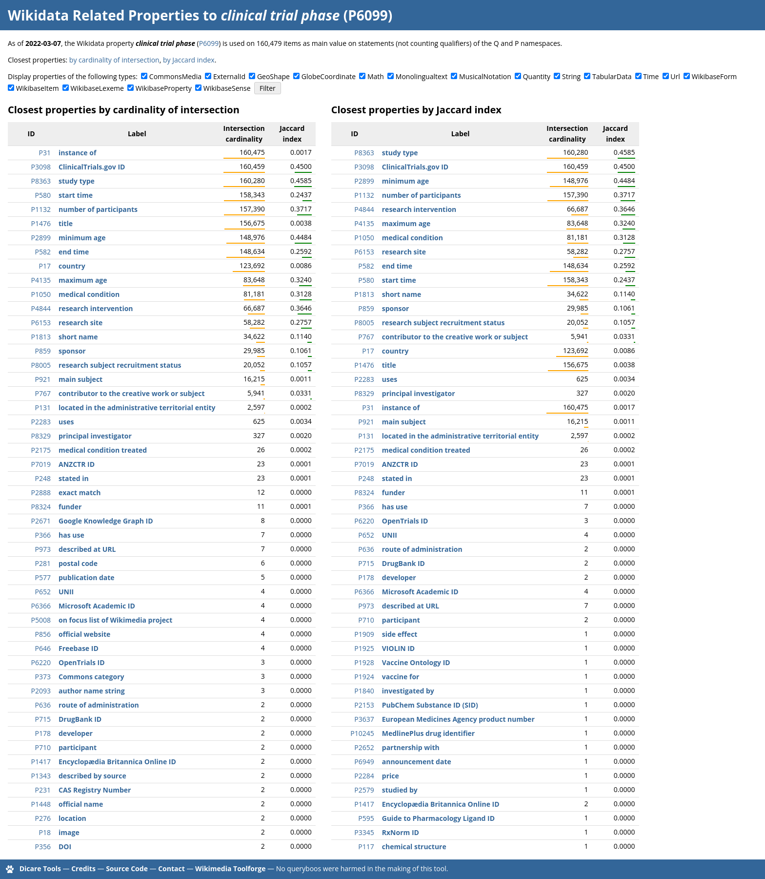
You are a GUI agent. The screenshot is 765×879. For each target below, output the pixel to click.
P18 (45, 832)
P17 (45, 266)
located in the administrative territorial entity (137, 407)
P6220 (41, 662)
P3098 (41, 166)
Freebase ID (79, 648)
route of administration (99, 705)
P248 (43, 478)
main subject (80, 379)
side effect (400, 634)
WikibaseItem (37, 88)
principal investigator (95, 435)
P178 (43, 733)
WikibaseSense (227, 88)
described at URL (87, 549)
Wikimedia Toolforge (230, 868)
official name (81, 804)
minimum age (82, 237)
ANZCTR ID (77, 464)
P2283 (41, 421)
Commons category (91, 676)
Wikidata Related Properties (103, 15)
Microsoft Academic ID (97, 605)
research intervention (96, 308)
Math (375, 76)
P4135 (41, 280)
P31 (45, 152)
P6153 (41, 322)
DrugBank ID (80, 719)
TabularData (611, 76)
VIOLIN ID (398, 648)
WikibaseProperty (164, 88)
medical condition (89, 294)
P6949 (364, 761)
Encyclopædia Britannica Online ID (117, 761)
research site (80, 322)
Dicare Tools (40, 868)
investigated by (408, 690)
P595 (366, 818)
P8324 (41, 506)
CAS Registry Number (95, 790)
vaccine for (401, 676)
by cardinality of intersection (114, 59)
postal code (78, 563)
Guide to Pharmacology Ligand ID (438, 818)
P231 (43, 790)
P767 (43, 393)
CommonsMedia (175, 76)
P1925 (364, 648)
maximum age (83, 280)
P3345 (364, 832)
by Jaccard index (189, 59)
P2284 (364, 775)
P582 (43, 251)
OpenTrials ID (82, 662)
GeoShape (273, 76)
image (69, 832)
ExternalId (229, 76)
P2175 (41, 450)
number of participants (98, 209)
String (571, 76)
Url (675, 76)
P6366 (41, 605)
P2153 (364, 705)
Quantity (536, 76)
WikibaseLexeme (97, 88)
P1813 (41, 336)
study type (77, 181)
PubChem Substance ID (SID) (430, 705)
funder (70, 506)
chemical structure (414, 846)
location (72, 818)
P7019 (41, 464)
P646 (43, 648)
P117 (366, 846)
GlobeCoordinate (329, 76)
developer (76, 733)
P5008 (41, 620)
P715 (43, 719)
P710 (43, 747)
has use (71, 535)
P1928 (364, 662)
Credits (83, 868)
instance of (77, 152)
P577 (43, 577)
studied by (400, 790)
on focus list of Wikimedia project (115, 620)
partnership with (411, 747)
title (66, 223)
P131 (43, 407)
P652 (43, 591)
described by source (92, 775)
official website (84, 634)
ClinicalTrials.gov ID (92, 166)
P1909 (364, 634)
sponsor (72, 351)
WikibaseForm (714, 76)
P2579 (364, 790)
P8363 (41, 181)
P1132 (41, 209)
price (390, 775)
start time (76, 195)
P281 (43, 563)
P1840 (364, 690)
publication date (87, 577)
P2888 (41, 492)
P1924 (364, 676)
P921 (43, 379)
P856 (43, 634)
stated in (74, 478)
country (72, 266)
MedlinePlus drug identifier (428, 733)
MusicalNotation (485, 76)
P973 (43, 549)
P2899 (41, 237)
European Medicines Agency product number (458, 719)
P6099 (209, 43)
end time (74, 251)
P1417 (41, 761)
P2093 (41, 690)
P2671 (41, 520)
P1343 (41, 775)
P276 (43, 818)
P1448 (41, 804)
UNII (66, 591)
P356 (43, 846)
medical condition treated (103, 450)
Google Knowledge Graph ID (106, 520)
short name (78, 336)
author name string (92, 690)
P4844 (41, 308)
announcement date (416, 761)
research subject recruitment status (120, 365)
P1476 (41, 223)
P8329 (41, 435)
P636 (43, 705)
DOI (65, 846)
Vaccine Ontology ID (416, 662)
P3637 (364, 719)
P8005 (41, 365)
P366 (43, 535)
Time (651, 76)
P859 (43, 351)
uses (66, 421)
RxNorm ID (400, 832)
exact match (80, 492)
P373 (43, 676)
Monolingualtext (421, 76)
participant (78, 747)
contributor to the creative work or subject (131, 393)
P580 (43, 195)
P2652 (364, 747)
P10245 (362, 733)
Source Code (127, 868)
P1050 (41, 294)
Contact (171, 868)
